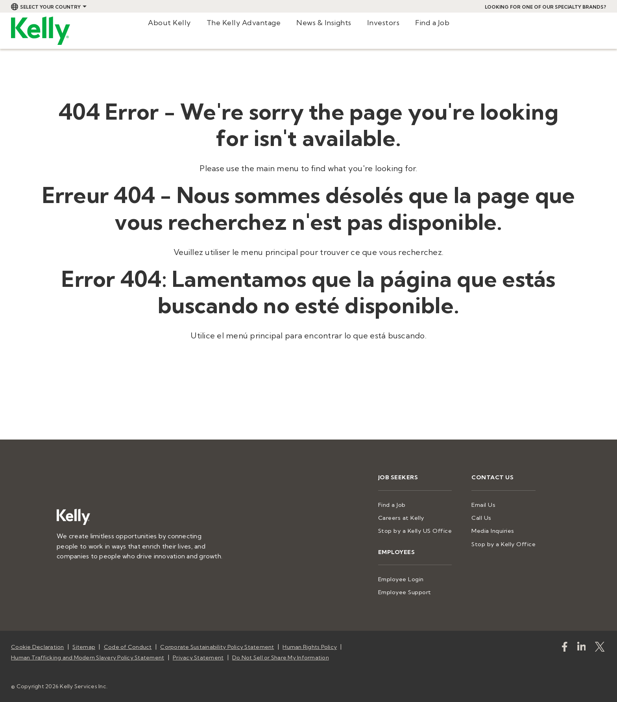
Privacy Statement (198, 654)
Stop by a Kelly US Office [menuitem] (420, 529)
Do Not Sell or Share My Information (280, 654)
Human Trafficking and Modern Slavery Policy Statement (87, 654)
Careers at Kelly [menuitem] (407, 517)
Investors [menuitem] (383, 22)
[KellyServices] (601, 645)
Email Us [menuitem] (486, 504)
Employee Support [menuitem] (411, 589)
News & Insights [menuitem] (323, 22)
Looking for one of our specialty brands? (545, 7)
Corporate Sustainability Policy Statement (217, 644)
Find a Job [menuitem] (432, 22)
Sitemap (83, 644)
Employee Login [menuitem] (407, 577)
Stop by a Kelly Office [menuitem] (505, 542)
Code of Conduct (128, 644)
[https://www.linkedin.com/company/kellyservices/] (582, 645)
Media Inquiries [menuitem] (495, 529)
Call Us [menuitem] (484, 517)
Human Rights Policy (310, 644)
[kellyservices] (566, 645)
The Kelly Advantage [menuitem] (244, 22)
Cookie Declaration (37, 644)
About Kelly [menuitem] (169, 22)
